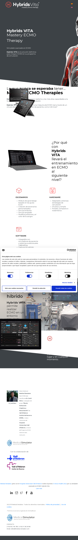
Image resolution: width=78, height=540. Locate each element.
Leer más (39, 488)
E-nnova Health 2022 (60, 484)
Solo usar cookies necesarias (14, 288)
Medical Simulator (6, 484)
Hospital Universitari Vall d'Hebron (31, 484)
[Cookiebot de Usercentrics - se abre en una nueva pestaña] (68, 250)
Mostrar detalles (67, 282)
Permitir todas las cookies (64, 288)
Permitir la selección (39, 288)
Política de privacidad (52, 504)
